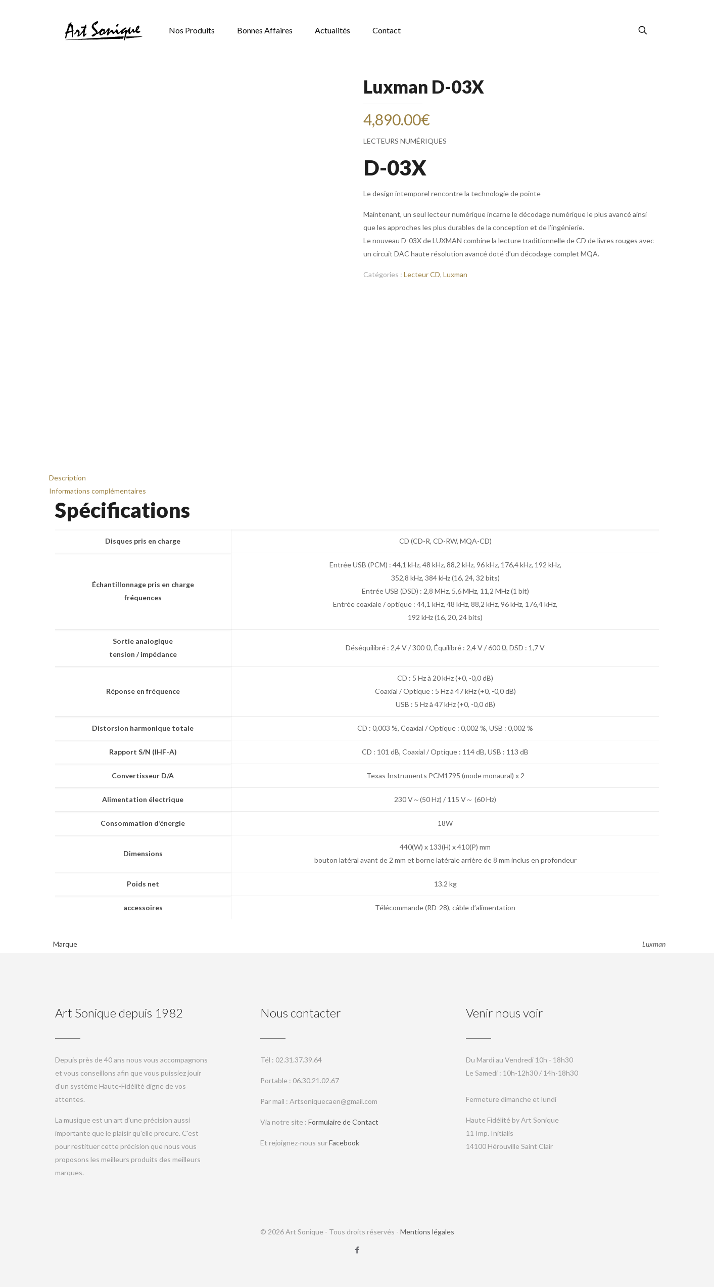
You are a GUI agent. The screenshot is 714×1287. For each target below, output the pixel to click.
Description (67, 477)
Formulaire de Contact (343, 1122)
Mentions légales (427, 1231)
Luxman (455, 274)
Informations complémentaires (97, 490)
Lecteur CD (422, 274)
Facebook (344, 1142)
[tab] (357, 477)
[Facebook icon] (357, 1249)
